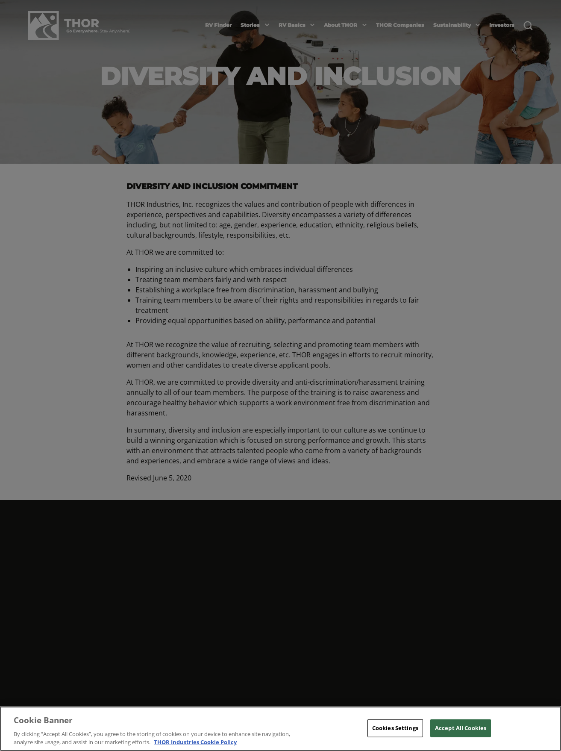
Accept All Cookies (460, 728)
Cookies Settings (395, 728)
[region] (280, 729)
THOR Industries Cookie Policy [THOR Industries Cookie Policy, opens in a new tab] (195, 742)
